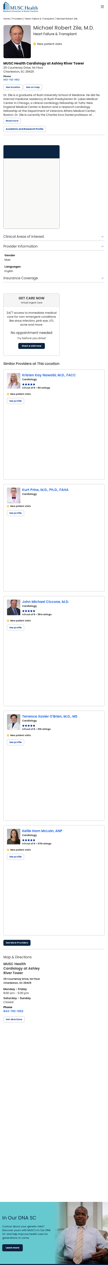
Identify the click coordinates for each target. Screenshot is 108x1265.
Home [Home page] (6, 18)
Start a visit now (31, 345)
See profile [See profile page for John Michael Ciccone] (15, 627)
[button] (12, 87)
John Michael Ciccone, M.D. (45, 601)
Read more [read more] (12, 120)
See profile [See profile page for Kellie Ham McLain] (15, 856)
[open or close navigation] (102, 6)
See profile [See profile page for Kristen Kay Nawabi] (15, 401)
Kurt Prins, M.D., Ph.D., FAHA (45, 489)
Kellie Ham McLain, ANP (42, 831)
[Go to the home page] (20, 7)
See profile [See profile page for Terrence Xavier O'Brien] (15, 742)
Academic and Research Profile (24, 129)
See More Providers (17, 942)
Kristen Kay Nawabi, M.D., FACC (49, 375)
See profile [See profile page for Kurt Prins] (15, 513)
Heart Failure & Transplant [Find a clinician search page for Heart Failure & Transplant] (39, 18)
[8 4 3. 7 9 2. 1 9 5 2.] (11, 79)
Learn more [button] (12, 1247)
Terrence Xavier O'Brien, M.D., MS (49, 716)
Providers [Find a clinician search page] (17, 18)
